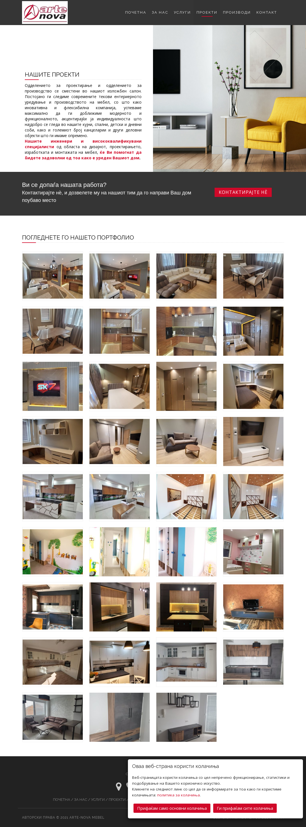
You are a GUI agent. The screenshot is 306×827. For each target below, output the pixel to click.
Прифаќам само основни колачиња (172, 807)
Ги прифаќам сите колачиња (245, 807)
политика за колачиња (178, 794)
